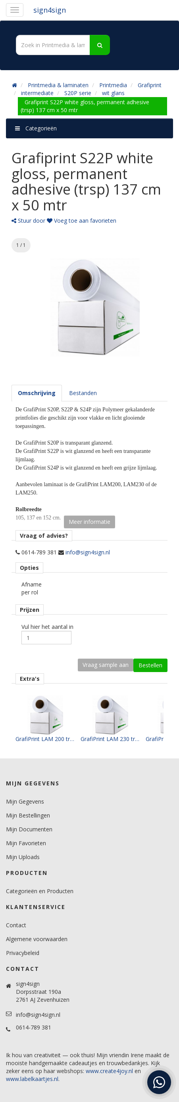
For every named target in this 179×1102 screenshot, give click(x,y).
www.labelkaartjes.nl (32, 1079)
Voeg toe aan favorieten (81, 220)
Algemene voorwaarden (36, 939)
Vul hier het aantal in (47, 626)
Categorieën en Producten (39, 891)
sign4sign (49, 10)
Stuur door (28, 220)
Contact (16, 925)
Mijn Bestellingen (28, 815)
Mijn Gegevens (25, 801)
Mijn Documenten (29, 829)
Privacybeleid (22, 953)
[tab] (37, 393)
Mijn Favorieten (26, 843)
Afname (31, 584)
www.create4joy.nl (109, 1071)
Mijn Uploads (23, 857)
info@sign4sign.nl (87, 552)
